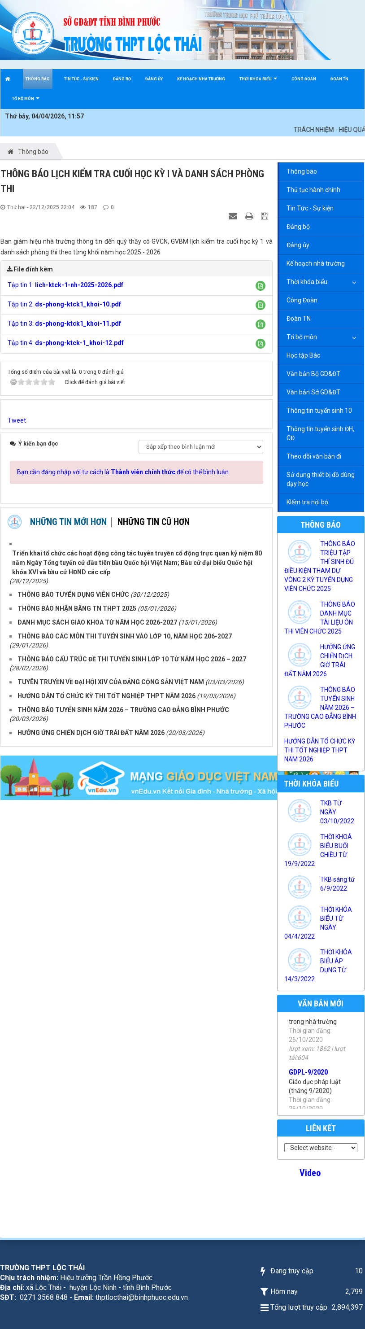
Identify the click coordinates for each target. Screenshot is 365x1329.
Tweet (17, 420)
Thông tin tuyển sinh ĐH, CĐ (320, 433)
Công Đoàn (302, 300)
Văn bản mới (320, 1003)
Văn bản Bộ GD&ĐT (313, 373)
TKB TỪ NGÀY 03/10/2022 (337, 812)
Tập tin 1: (65, 285)
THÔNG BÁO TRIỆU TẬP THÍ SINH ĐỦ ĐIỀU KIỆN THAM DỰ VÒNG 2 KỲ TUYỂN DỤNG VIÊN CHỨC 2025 (319, 566)
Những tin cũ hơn (153, 521)
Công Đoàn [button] (303, 79)
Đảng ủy (298, 245)
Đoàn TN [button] (339, 79)
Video (310, 1172)
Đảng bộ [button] (122, 79)
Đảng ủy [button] (154, 79)
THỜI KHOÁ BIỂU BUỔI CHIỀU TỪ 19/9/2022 (318, 850)
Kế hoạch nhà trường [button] (201, 79)
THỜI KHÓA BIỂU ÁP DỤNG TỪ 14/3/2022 (318, 966)
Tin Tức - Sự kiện (310, 208)
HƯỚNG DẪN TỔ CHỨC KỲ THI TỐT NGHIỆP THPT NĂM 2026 (319, 750)
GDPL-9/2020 (308, 1087)
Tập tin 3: (64, 323)
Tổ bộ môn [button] (25, 102)
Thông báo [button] (38, 79)
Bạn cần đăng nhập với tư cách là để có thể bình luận (123, 472)
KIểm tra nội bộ (307, 502)
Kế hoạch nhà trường (316, 263)
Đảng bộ (298, 226)
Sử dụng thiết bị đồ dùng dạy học (321, 479)
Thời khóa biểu (307, 281)
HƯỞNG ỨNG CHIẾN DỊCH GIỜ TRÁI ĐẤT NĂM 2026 (319, 660)
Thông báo (302, 171)
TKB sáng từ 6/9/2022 (337, 884)
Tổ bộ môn (302, 337)
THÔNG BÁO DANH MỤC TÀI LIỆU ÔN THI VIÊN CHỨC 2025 (319, 618)
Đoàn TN (299, 318)
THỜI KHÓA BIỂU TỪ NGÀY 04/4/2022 (318, 923)
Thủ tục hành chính (313, 189)
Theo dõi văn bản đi (314, 456)
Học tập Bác (303, 355)
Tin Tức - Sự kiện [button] (81, 79)
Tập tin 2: (64, 304)
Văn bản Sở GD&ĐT (313, 392)
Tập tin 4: (66, 342)
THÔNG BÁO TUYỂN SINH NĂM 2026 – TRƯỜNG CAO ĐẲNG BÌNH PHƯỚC (320, 707)
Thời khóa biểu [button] (258, 83)
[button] (260, 286)
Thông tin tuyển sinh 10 (319, 410)
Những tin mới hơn (68, 521)
